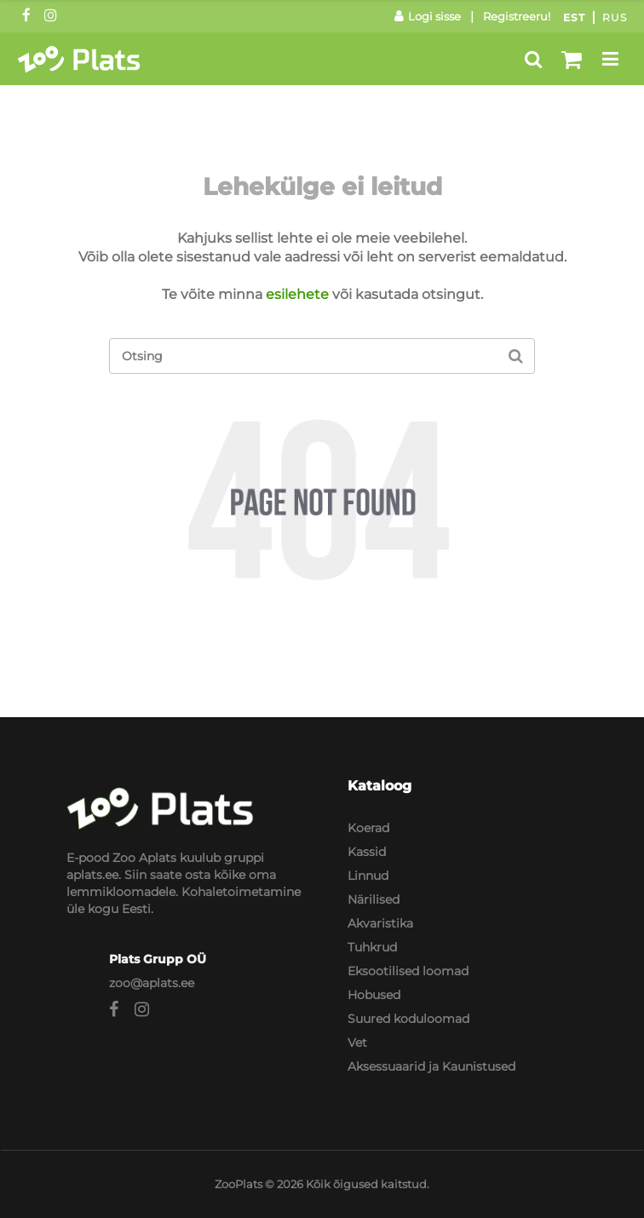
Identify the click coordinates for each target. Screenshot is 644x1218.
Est (574, 17)
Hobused (374, 995)
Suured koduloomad (408, 1018)
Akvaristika (380, 923)
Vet (357, 1042)
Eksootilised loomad (408, 971)
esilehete (297, 294)
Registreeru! (516, 16)
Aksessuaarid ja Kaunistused (431, 1066)
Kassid (367, 851)
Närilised (374, 899)
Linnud (368, 875)
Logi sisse (427, 16)
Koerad (368, 828)
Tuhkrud (372, 947)
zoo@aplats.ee (151, 983)
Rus (614, 17)
